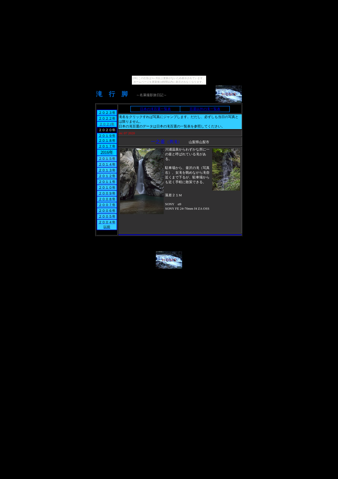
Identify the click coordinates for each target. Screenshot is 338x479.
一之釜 (158, 141)
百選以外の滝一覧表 (205, 109)
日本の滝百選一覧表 (155, 109)
